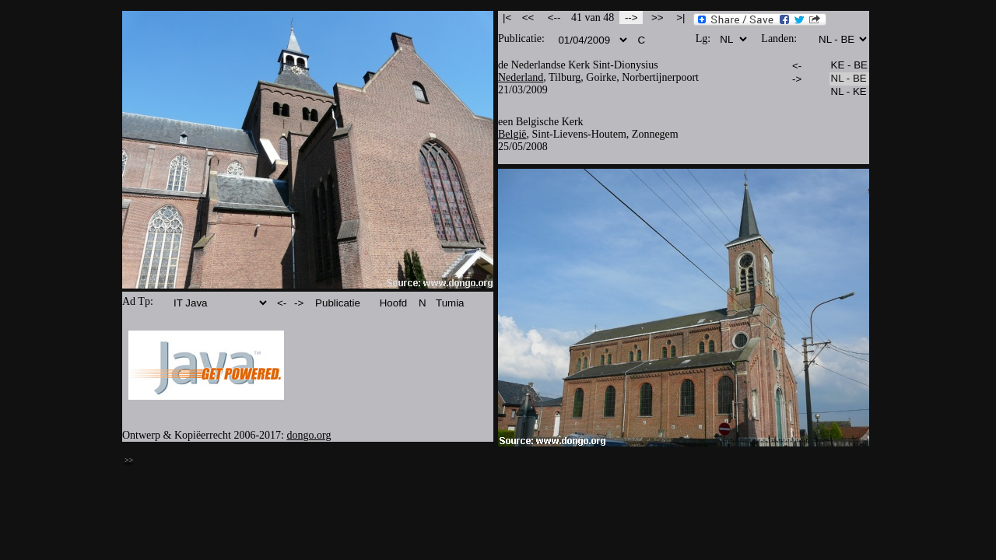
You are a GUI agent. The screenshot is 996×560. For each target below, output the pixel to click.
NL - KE (849, 92)
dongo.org (309, 435)
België (512, 134)
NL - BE (849, 79)
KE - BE (849, 65)
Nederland (520, 77)
